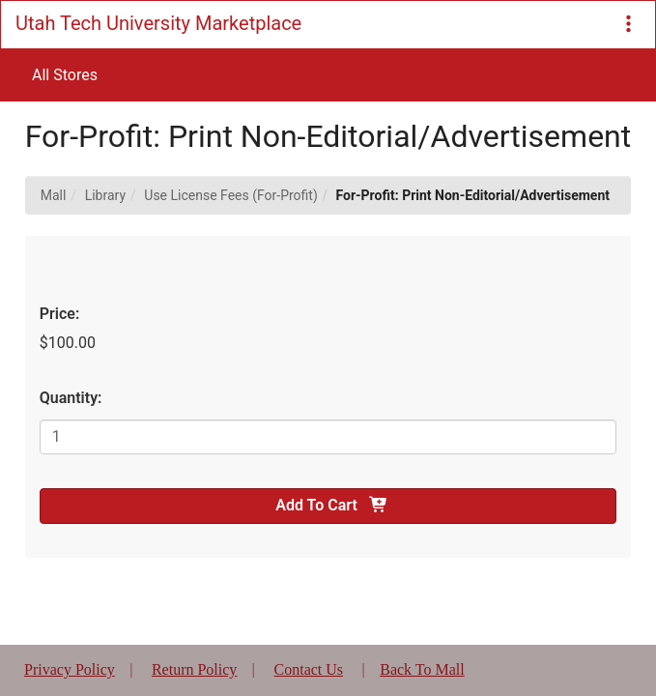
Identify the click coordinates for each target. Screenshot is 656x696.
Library (105, 195)
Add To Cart (327, 505)
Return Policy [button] (194, 669)
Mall (54, 195)
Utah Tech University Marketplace (158, 23)
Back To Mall (422, 669)
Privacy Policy (69, 669)
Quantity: (71, 398)
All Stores (65, 75)
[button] (628, 25)
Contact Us (309, 669)
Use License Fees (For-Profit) (231, 195)
